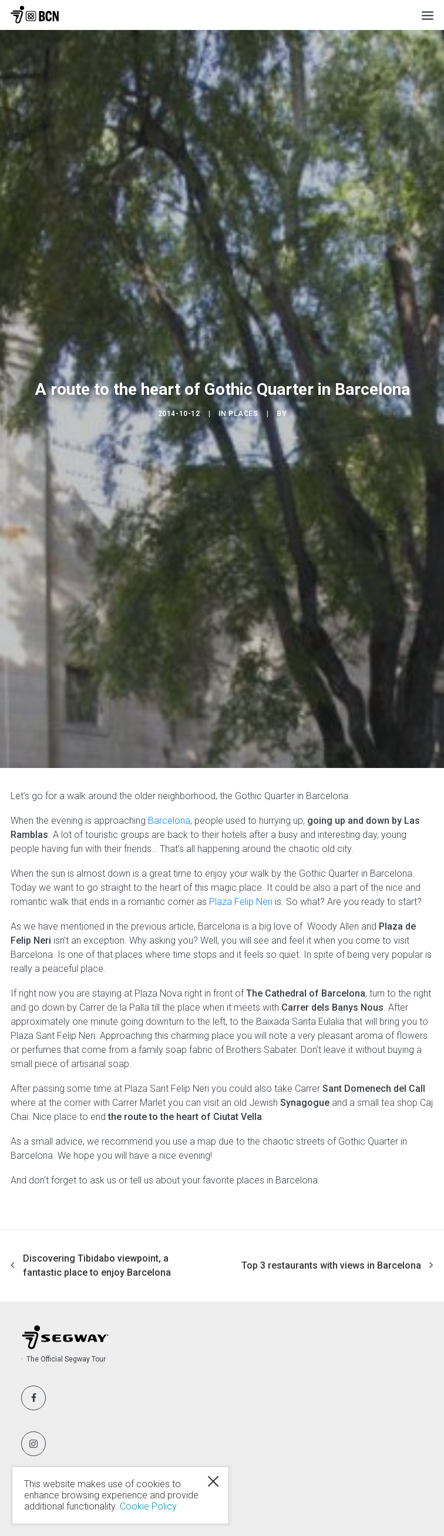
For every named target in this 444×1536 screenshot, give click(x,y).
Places (243, 414)
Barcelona (169, 820)
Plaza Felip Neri (241, 901)
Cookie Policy (148, 1506)
